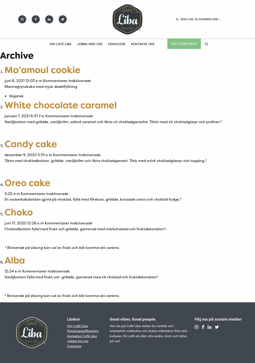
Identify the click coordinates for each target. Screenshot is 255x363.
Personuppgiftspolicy (83, 331)
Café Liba (127, 19)
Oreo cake (27, 183)
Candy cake (30, 144)
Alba (14, 260)
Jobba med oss (89, 44)
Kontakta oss (142, 44)
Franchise (117, 44)
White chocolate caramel (60, 105)
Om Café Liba (60, 44)
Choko (18, 212)
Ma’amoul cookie (42, 70)
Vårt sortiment (184, 44)
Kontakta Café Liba (82, 336)
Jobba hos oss (77, 341)
